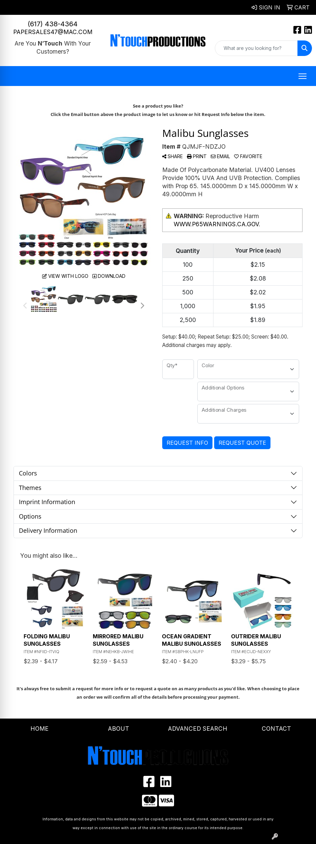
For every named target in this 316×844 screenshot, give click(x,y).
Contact (276, 728)
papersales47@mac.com (52, 31)
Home (39, 728)
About (118, 728)
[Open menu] (302, 76)
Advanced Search (197, 728)
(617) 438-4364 (53, 24)
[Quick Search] (256, 48)
